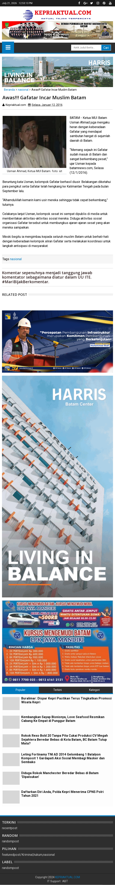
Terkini (57, 689)
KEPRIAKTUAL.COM (67, 877)
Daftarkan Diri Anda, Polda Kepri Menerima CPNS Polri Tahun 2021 (62, 794)
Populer (20, 689)
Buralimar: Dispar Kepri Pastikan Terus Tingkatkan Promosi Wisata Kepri (66, 700)
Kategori (94, 689)
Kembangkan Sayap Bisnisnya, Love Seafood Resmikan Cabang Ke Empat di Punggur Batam (62, 719)
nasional (16, 259)
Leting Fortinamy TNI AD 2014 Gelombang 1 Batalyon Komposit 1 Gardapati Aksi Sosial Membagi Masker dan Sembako (63, 758)
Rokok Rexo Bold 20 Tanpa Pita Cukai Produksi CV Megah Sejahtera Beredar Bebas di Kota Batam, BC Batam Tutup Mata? (64, 739)
